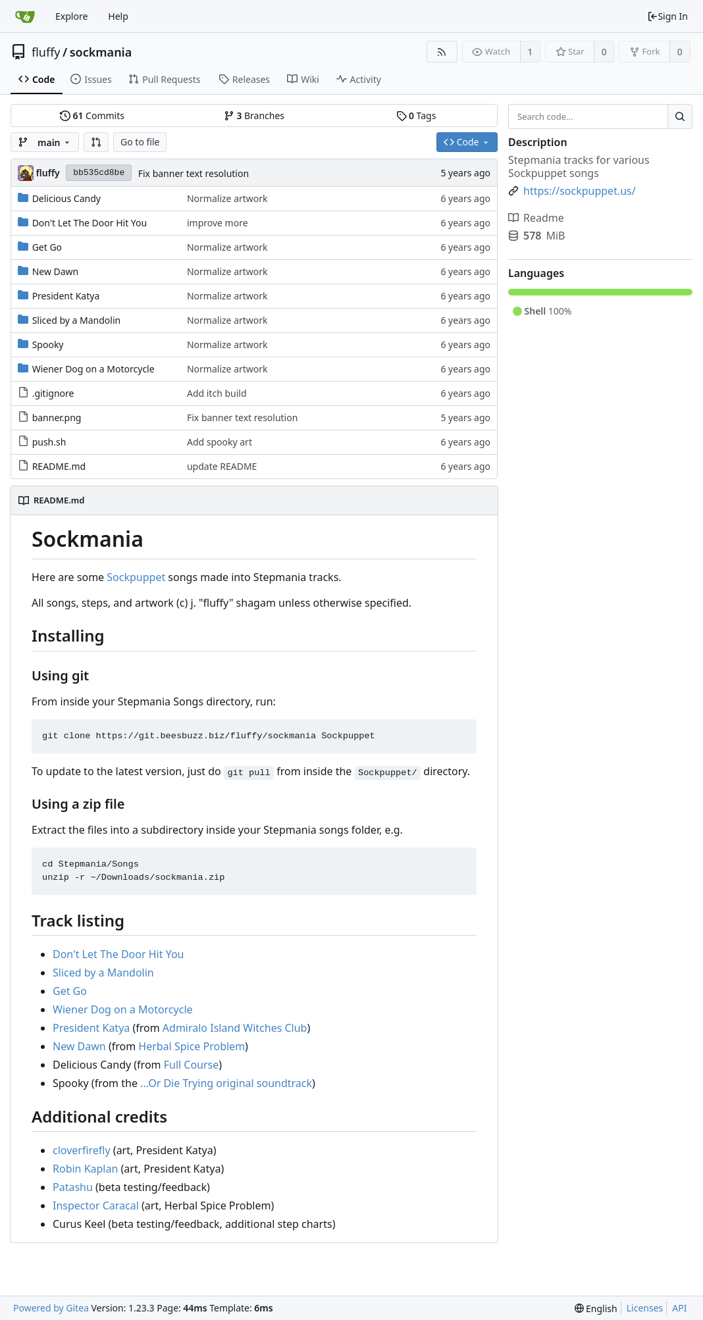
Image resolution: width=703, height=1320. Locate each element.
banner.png (57, 417)
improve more (217, 222)
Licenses (645, 1308)
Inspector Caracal (96, 1205)
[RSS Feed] (442, 52)
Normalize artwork (227, 198)
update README (222, 466)
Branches (254, 115)
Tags (416, 115)
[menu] (596, 1308)
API (679, 1308)
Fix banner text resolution (193, 173)
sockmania (101, 52)
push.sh (49, 442)
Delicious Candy (66, 198)
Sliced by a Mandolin (76, 320)
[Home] (25, 16)
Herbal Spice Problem (191, 1046)
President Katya (66, 296)
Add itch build (217, 393)
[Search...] (679, 116)
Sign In (667, 16)
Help (118, 16)
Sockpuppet (136, 577)
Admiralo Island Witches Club (235, 1028)
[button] (96, 142)
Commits (92, 115)
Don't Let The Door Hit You (89, 222)
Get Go (47, 247)
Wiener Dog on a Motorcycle (93, 369)
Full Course (191, 1064)
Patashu (73, 1187)
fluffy (46, 52)
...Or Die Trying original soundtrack (226, 1083)
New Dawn (55, 271)
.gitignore (53, 393)
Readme (536, 217)
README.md (59, 466)
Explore (71, 16)
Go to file (139, 142)
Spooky (48, 344)
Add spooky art (219, 442)
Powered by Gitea (51, 1308)
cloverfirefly (82, 1150)
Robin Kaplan (85, 1168)
